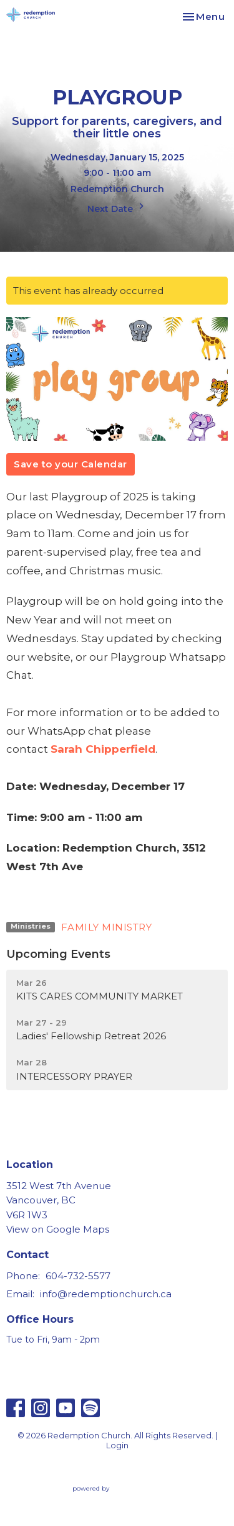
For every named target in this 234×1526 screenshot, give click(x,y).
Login (117, 1445)
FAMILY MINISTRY (106, 927)
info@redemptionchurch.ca (106, 1294)
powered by (117, 1488)
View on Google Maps (57, 1229)
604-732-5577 (78, 1276)
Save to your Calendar (70, 464)
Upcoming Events (58, 954)
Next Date (117, 207)
